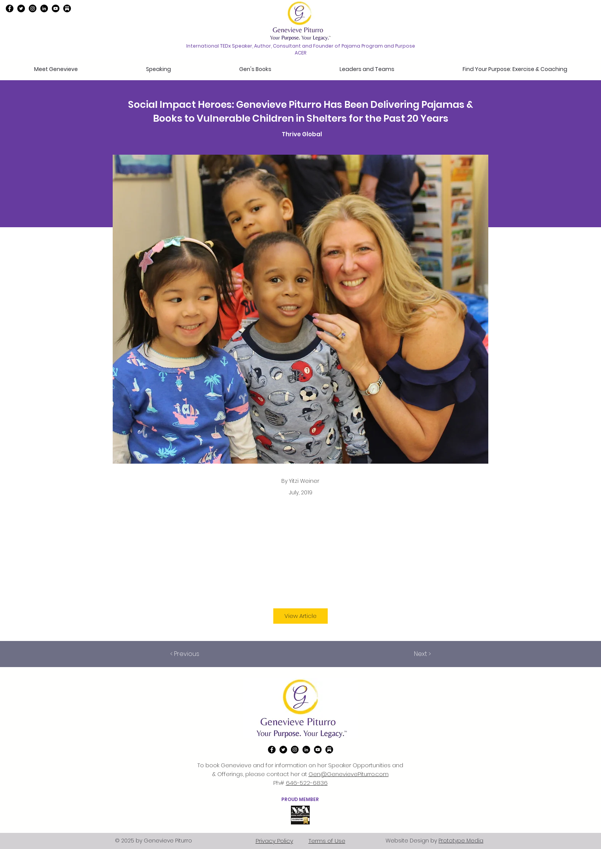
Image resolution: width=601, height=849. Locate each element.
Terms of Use (327, 841)
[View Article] (300, 616)
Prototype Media (460, 840)
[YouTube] (55, 8)
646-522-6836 (307, 783)
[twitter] (21, 8)
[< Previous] (195, 654)
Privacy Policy (274, 841)
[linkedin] (44, 8)
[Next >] (411, 654)
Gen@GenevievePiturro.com (349, 774)
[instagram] (32, 8)
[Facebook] (9, 8)
